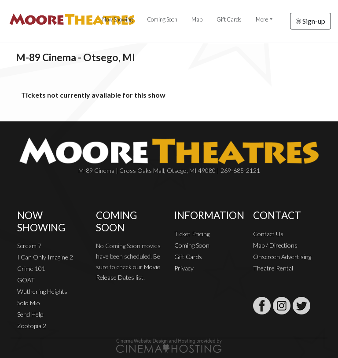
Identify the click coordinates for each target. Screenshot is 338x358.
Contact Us (268, 233)
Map (196, 19)
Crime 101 (31, 268)
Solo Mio (28, 303)
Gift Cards (229, 19)
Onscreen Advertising (282, 256)
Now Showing (117, 19)
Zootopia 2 (31, 325)
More (262, 19)
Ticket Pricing (191, 233)
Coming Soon (162, 19)
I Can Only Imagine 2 (45, 257)
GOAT (26, 280)
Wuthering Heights (42, 291)
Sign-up (310, 21)
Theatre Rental (273, 268)
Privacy (184, 268)
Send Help (30, 314)
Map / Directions (275, 245)
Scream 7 (29, 245)
